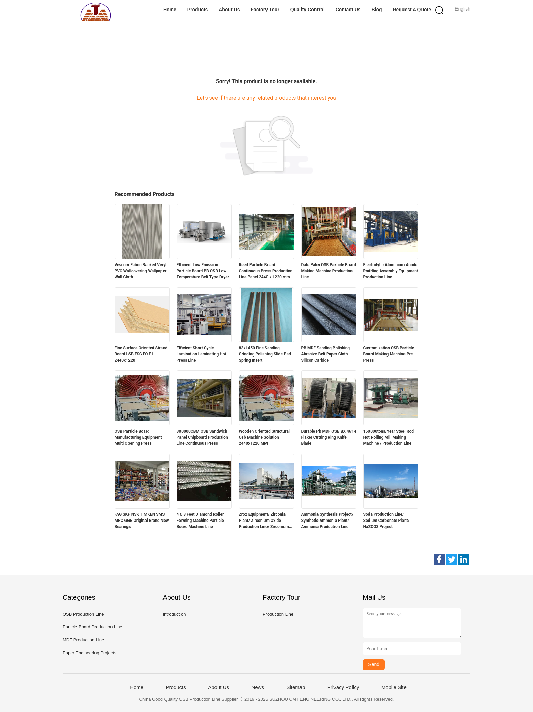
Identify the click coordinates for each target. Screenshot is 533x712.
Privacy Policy (343, 687)
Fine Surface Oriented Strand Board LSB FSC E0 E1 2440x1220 (141, 354)
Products (197, 9)
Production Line (278, 614)
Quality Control (307, 9)
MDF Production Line (83, 639)
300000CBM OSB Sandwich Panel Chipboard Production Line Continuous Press (202, 437)
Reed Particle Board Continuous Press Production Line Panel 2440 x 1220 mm (266, 270)
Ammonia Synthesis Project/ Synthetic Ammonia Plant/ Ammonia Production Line (327, 520)
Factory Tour (265, 9)
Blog (376, 9)
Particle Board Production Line (92, 626)
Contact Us (348, 9)
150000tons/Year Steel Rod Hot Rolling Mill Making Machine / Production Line (388, 437)
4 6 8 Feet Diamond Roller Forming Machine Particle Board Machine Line (200, 520)
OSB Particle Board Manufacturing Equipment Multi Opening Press (138, 437)
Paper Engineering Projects (89, 652)
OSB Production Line (83, 614)
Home (169, 9)
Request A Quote (412, 9)
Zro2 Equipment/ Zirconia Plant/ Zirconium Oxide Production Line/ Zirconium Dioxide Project (264, 521)
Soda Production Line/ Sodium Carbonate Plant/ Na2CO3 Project (386, 520)
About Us (229, 9)
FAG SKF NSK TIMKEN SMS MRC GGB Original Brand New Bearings (142, 520)
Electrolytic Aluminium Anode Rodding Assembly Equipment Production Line (390, 270)
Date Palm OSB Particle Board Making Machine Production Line (328, 270)
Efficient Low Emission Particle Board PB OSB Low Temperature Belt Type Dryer (203, 270)
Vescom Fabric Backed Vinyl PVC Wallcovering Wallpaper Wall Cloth (141, 270)
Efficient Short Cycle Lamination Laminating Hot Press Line (201, 354)
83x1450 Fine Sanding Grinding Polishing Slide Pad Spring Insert (265, 354)
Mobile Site (394, 687)
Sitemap (295, 687)
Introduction (174, 614)
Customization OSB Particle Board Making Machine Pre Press (388, 354)
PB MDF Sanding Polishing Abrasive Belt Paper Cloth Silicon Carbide (325, 354)
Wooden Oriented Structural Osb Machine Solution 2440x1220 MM (264, 437)
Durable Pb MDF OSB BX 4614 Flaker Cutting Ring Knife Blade (328, 437)
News (257, 687)
